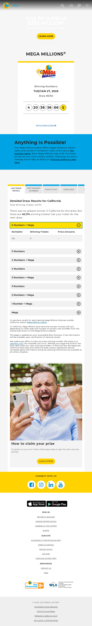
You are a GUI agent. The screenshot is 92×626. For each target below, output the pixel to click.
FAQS (46, 573)
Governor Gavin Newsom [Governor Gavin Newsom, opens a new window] (46, 607)
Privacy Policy (46, 549)
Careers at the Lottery (46, 526)
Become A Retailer (46, 517)
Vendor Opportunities (46, 521)
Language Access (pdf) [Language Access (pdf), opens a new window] (46, 558)
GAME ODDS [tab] (68, 189)
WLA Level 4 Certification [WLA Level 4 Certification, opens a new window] (46, 620)
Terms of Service (46, 545)
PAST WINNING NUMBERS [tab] (33, 189)
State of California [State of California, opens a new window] (46, 611)
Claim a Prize (46, 461)
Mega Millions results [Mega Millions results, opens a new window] (37, 322)
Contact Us (46, 568)
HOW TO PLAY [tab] (51, 189)
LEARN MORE (46, 36)
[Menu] (87, 6)
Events (46, 530)
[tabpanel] (46, 332)
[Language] (79, 6)
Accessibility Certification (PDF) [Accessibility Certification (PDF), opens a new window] (46, 540)
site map (46, 554)
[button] (62, 6)
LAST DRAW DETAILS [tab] (16, 189)
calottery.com (16, 343)
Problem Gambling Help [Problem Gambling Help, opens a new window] (46, 616)
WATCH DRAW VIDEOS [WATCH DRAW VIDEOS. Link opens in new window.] (46, 125)
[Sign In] (71, 6)
